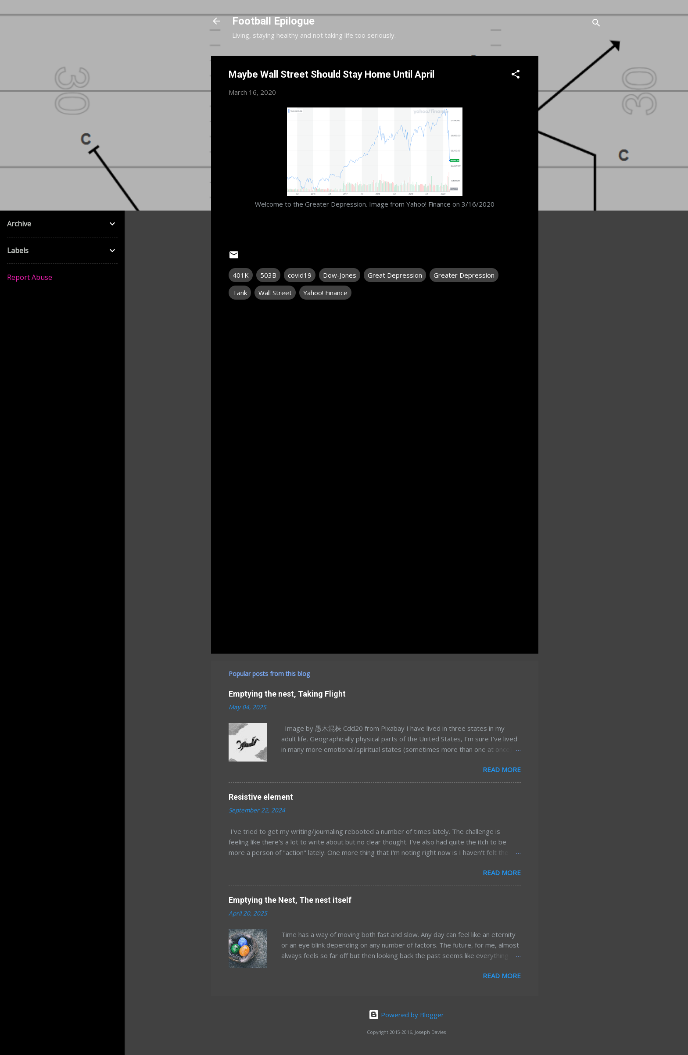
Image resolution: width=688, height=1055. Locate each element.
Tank (240, 292)
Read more (502, 769)
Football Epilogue (273, 21)
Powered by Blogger (406, 1014)
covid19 (300, 275)
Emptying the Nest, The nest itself (290, 900)
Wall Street (275, 292)
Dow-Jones (339, 275)
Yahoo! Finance (325, 292)
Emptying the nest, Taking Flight (287, 693)
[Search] (596, 24)
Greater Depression (464, 275)
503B (268, 275)
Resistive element (261, 796)
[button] (515, 75)
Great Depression (395, 275)
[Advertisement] (573, 187)
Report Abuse (29, 277)
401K (241, 275)
